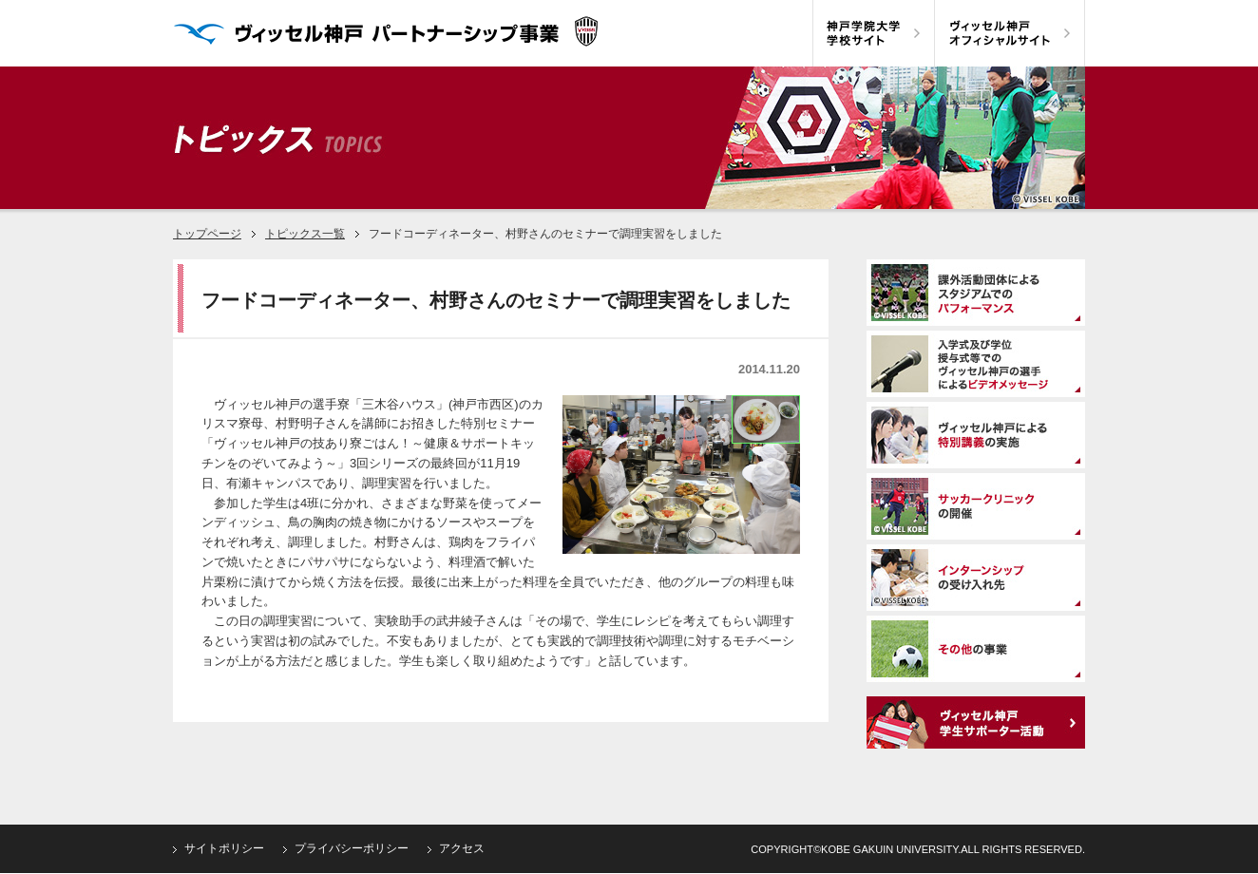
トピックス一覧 (305, 233)
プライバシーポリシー (352, 848)
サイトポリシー (224, 848)
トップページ (207, 233)
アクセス (462, 848)
